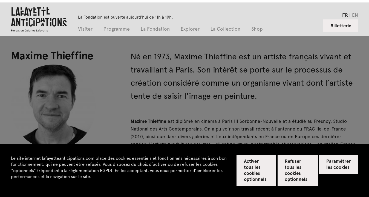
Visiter (85, 29)
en (355, 14)
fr (345, 14)
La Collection (225, 29)
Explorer (190, 29)
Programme (116, 29)
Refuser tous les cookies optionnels (296, 170)
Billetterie (340, 25)
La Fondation (155, 29)
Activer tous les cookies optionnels (255, 170)
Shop (257, 29)
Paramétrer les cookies (338, 164)
